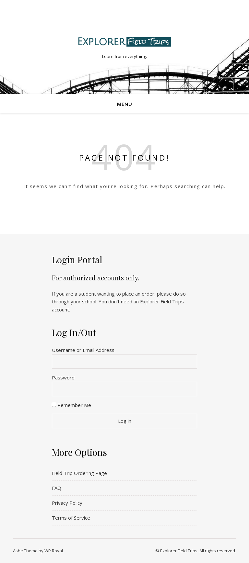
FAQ (56, 488)
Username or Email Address (83, 350)
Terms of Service (71, 517)
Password (63, 377)
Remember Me (71, 405)
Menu (124, 104)
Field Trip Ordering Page (79, 473)
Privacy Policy (67, 503)
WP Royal (53, 551)
